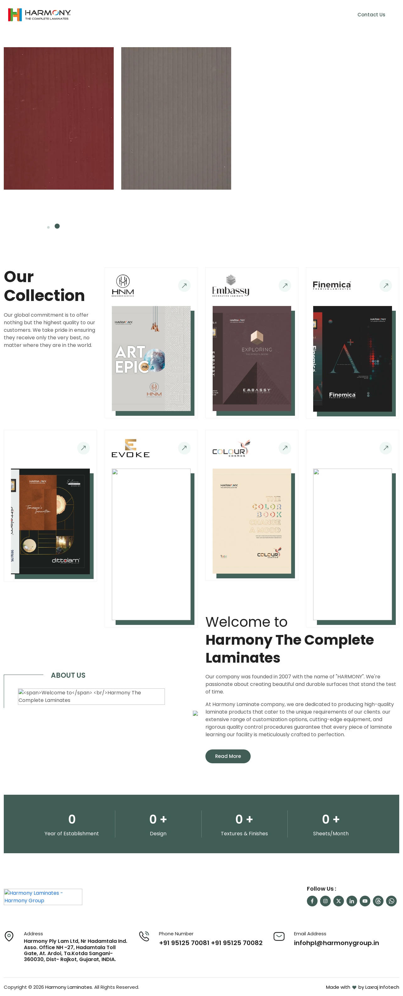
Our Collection (245, 14)
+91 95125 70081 (184, 942)
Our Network (294, 14)
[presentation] (369, 220)
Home (174, 14)
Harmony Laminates (68, 987)
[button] (49, 226)
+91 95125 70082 (237, 942)
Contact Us (371, 14)
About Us (204, 14)
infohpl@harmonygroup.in (336, 942)
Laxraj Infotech (382, 987)
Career (329, 14)
